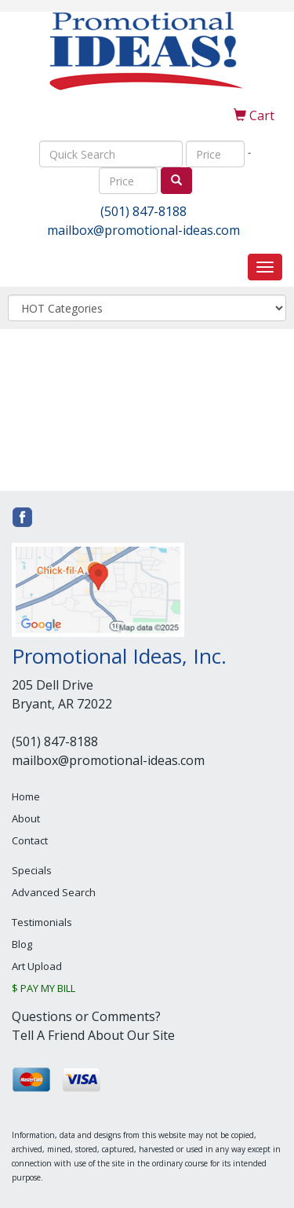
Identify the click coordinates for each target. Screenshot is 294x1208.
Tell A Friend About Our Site (93, 1035)
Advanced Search (54, 892)
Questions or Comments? (86, 1016)
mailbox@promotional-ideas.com (143, 230)
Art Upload (37, 966)
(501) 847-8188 (143, 211)
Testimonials (42, 922)
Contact (30, 840)
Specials (32, 870)
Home (26, 796)
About (26, 818)
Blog (22, 944)
